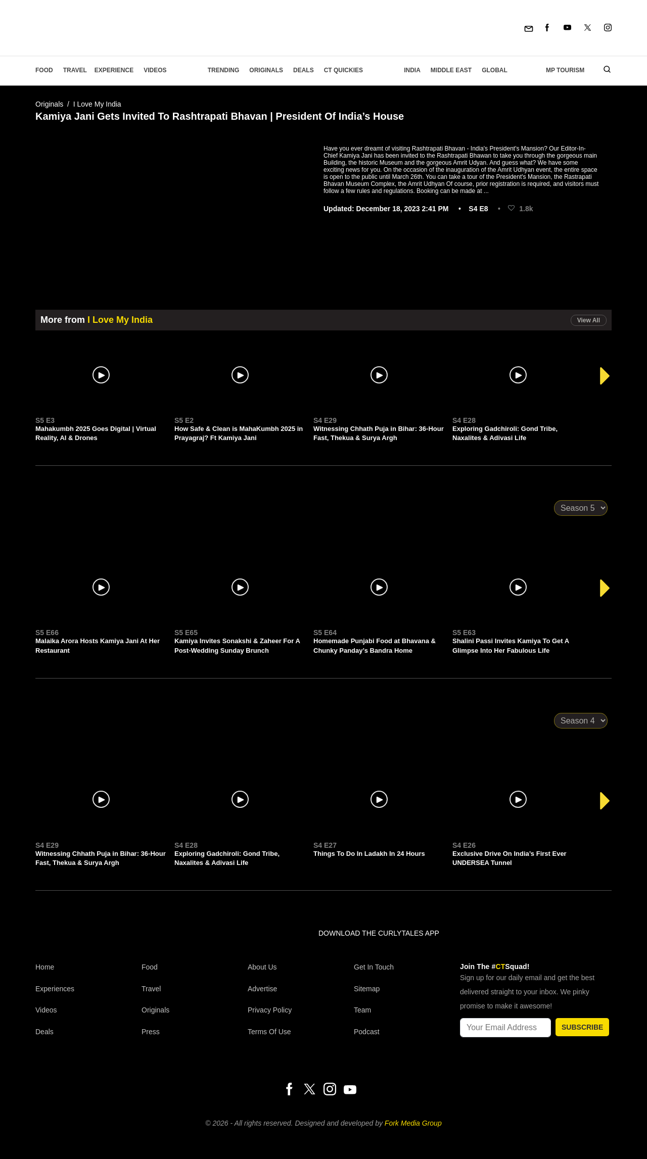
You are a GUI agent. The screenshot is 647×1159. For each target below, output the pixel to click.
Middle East (451, 70)
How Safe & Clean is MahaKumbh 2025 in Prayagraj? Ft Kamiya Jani (238, 433)
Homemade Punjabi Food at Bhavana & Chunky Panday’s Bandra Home (374, 645)
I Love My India (97, 104)
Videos (155, 70)
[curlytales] (65, 944)
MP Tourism (565, 70)
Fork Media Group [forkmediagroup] (413, 1123)
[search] (603, 70)
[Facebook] (547, 28)
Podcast (367, 1032)
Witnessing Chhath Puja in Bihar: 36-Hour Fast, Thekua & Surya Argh (378, 433)
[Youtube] (567, 28)
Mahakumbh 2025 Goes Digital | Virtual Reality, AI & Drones (95, 433)
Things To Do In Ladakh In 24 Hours (369, 853)
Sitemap (367, 989)
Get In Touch (374, 967)
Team (362, 1010)
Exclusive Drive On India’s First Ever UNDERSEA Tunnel (509, 858)
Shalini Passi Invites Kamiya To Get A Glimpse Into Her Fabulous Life (510, 645)
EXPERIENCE (114, 70)
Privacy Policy (270, 1010)
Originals (266, 70)
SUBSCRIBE (582, 1027)
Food (44, 70)
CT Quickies (343, 70)
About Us (262, 967)
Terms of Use (269, 1032)
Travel (75, 70)
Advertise (262, 989)
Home (44, 967)
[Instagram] (608, 28)
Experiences (54, 989)
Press (151, 1032)
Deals (303, 70)
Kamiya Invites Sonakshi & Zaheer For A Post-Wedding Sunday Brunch (237, 645)
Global (494, 70)
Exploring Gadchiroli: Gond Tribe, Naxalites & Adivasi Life (505, 433)
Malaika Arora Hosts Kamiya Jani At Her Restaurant (97, 645)
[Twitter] (587, 28)
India (412, 70)
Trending (224, 70)
